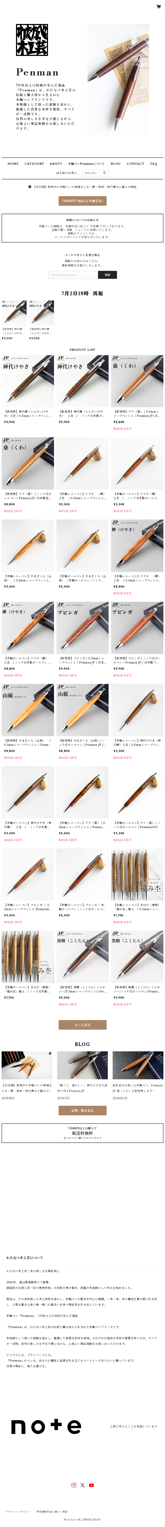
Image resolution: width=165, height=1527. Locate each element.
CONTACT (135, 164)
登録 (107, 275)
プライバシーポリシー (17, 1511)
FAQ (153, 164)
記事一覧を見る (82, 1111)
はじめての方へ (66, 173)
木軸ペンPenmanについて (86, 164)
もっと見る (83, 1025)
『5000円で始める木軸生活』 (82, 201)
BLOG (116, 164)
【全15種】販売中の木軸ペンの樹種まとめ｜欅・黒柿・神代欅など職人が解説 (82, 187)
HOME (13, 164)
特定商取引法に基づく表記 (52, 1511)
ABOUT (56, 164)
